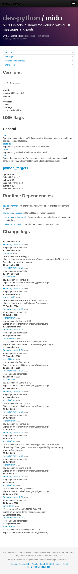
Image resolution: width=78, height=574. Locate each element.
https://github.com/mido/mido (36, 36)
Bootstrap (35, 567)
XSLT (51, 564)
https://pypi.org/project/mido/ (15, 39)
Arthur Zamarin (9, 338)
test (4, 155)
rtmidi (5, 149)
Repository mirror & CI (13, 244)
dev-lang (7, 206)
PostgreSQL (24, 564)
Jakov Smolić (9, 297)
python (15, 206)
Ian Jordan (7, 253)
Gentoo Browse (12, 3)
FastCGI (44, 564)
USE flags (38, 56)
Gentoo (14, 564)
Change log (38, 65)
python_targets (15, 168)
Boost (58, 564)
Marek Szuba (9, 526)
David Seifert (8, 506)
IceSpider (45, 567)
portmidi (7, 144)
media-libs (7, 224)
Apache (35, 564)
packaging (19, 213)
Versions (38, 52)
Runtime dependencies (38, 60)
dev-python (21, 18)
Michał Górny (9, 277)
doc (4, 135)
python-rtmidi (20, 217)
